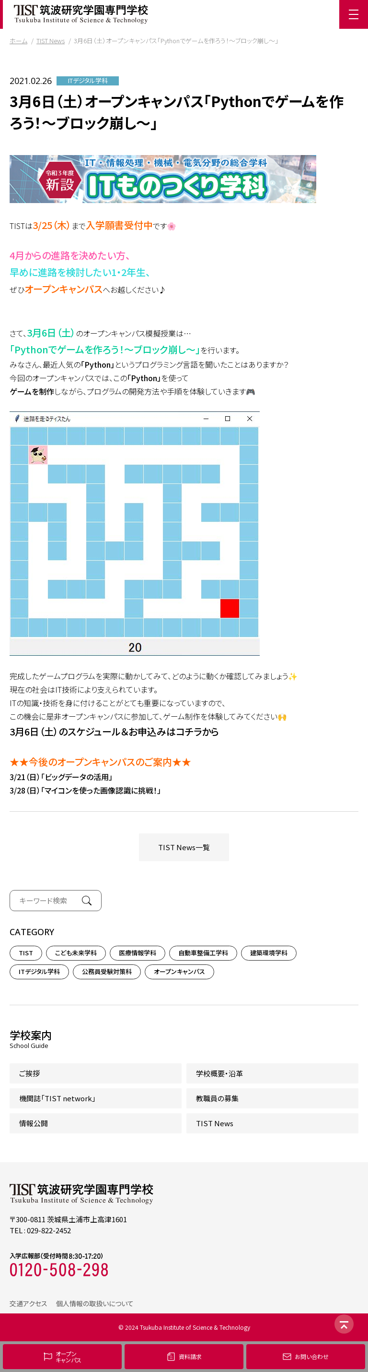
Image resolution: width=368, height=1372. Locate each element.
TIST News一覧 (184, 847)
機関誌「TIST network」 (57, 1098)
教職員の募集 (217, 1098)
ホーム (18, 40)
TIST (26, 952)
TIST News (50, 40)
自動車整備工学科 (203, 952)
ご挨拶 (29, 1073)
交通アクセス (28, 1303)
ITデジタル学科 (88, 80)
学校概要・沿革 (219, 1073)
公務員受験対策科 (107, 971)
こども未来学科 (76, 952)
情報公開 (33, 1123)
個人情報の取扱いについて (95, 1303)
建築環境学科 (269, 952)
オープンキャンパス (179, 971)
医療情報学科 (137, 952)
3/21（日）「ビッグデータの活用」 (61, 776)
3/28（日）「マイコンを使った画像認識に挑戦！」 (85, 790)
